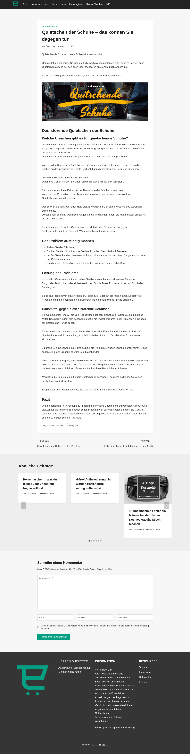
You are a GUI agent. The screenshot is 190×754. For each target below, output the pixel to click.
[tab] (89, 541)
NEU (109, 4)
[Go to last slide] (23, 505)
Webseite (123, 617)
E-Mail (82, 617)
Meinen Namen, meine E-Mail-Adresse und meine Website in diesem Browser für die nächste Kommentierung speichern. (95, 627)
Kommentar (46, 578)
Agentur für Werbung (123, 727)
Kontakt (143, 682)
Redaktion (50, 46)
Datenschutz (146, 677)
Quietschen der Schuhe (54, 425)
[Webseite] (135, 617)
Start (25, 4)
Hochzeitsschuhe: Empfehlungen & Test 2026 (125, 443)
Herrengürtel (76, 4)
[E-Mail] (95, 617)
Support (143, 667)
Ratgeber (73, 425)
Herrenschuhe (58, 4)
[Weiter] (166, 505)
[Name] (55, 617)
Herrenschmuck (39, 4)
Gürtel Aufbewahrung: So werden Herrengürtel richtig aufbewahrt (93, 484)
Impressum (145, 672)
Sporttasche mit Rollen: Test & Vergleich (65, 443)
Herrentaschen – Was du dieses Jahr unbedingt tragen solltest (40, 484)
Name (43, 617)
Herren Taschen (94, 4)
